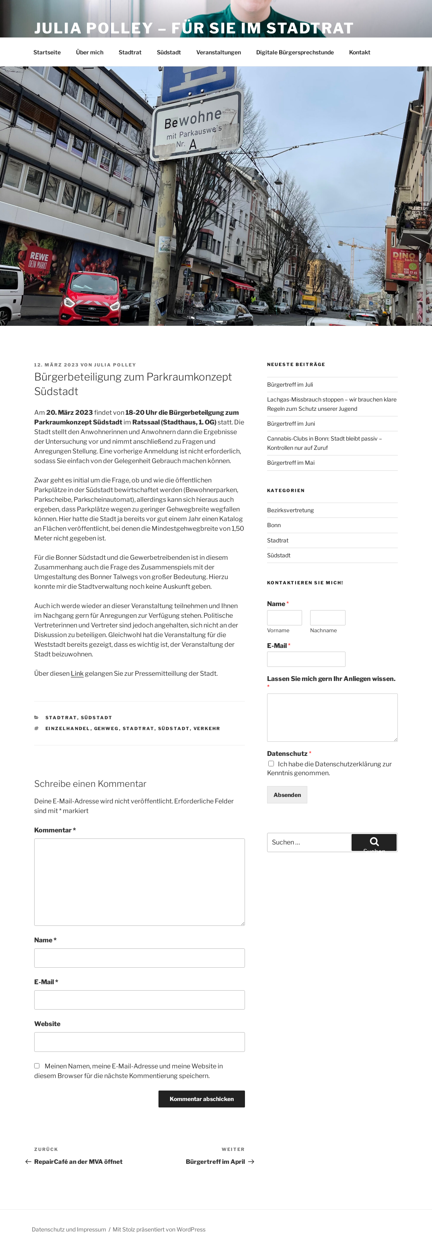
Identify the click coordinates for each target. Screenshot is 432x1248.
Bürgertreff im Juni (291, 423)
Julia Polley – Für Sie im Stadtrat (194, 28)
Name (45, 940)
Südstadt (169, 52)
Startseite (47, 52)
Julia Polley (115, 365)
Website (47, 1024)
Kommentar (55, 830)
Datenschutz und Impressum (69, 1229)
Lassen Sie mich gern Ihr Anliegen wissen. (331, 683)
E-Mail (46, 982)
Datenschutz (289, 753)
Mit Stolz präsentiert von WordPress (159, 1229)
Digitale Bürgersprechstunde (295, 52)
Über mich (89, 52)
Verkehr (207, 728)
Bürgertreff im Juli (290, 384)
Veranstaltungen (218, 52)
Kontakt (359, 52)
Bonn (274, 525)
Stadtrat (130, 52)
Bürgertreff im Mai (291, 462)
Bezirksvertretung (290, 510)
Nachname (323, 630)
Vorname (278, 630)
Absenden (287, 794)
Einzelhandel (68, 728)
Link (77, 673)
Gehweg (106, 728)
